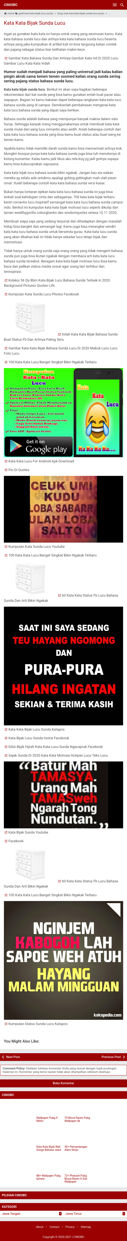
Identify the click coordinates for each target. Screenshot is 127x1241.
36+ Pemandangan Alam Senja (75, 1148)
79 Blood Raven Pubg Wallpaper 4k (77, 1119)
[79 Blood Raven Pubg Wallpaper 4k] (77, 1108)
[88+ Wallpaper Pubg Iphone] (49, 1166)
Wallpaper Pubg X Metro (47, 1119)
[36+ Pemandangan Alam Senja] (77, 1137)
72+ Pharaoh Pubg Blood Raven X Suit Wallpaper (75, 1178)
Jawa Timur (73, 1214)
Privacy (70, 1227)
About (39, 1227)
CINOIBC (11, 5)
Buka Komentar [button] (63, 1083)
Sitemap (86, 1227)
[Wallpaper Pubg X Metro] (49, 1108)
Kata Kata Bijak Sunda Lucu (34, 23)
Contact (54, 1227)
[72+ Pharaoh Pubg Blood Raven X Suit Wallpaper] (77, 1166)
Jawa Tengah (11, 1214)
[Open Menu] (114, 5)
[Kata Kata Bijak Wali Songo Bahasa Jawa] (49, 1137)
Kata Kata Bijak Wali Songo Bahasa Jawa (48, 1148)
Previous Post (111, 1057)
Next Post (13, 1057)
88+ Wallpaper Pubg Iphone (48, 1177)
